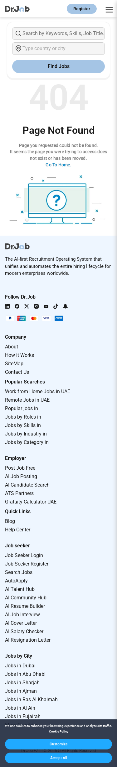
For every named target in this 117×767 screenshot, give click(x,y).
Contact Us (17, 372)
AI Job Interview (22, 615)
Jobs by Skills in (23, 425)
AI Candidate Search (27, 485)
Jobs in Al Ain (20, 708)
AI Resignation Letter (28, 640)
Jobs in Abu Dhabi (25, 674)
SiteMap (14, 364)
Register (81, 8)
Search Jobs (18, 572)
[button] (58, 744)
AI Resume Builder (25, 606)
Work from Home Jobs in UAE (37, 391)
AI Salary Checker (24, 631)
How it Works (19, 355)
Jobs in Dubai (20, 666)
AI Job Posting (21, 476)
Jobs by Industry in (26, 434)
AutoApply (16, 581)
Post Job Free (20, 468)
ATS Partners (19, 493)
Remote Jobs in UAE (27, 400)
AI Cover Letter (21, 623)
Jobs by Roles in (23, 417)
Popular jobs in (21, 408)
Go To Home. (58, 164)
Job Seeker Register (26, 564)
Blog (10, 521)
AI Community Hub (25, 598)
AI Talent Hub (20, 589)
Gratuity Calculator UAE (30, 502)
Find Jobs (59, 66)
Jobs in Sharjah (22, 683)
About (11, 347)
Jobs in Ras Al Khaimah (31, 699)
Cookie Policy (58, 731)
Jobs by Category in (27, 442)
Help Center (17, 530)
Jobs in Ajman (21, 691)
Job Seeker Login (24, 555)
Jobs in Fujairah (23, 716)
